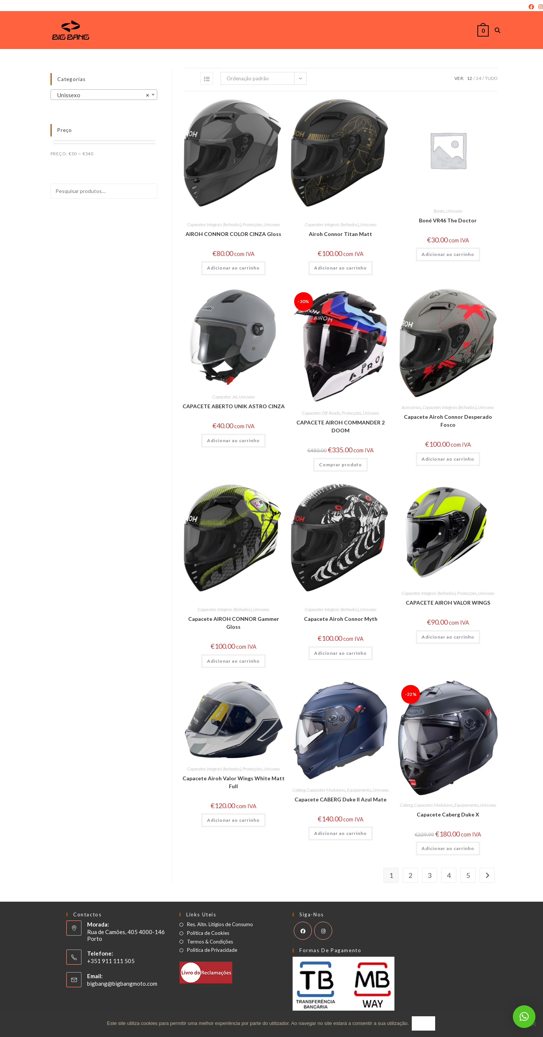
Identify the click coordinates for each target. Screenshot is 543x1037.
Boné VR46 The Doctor (448, 220)
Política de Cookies (208, 933)
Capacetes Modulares (326, 790)
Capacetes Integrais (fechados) (214, 224)
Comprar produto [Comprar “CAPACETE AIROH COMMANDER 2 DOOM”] (340, 464)
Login (6, 7)
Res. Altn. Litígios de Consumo (220, 924)
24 (478, 78)
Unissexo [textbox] (101, 95)
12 (469, 78)
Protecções (252, 224)
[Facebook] (531, 7)
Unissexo (272, 224)
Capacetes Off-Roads (321, 413)
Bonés (439, 211)
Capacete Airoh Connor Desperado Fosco (448, 421)
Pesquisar (134, 212)
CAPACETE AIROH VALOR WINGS (448, 602)
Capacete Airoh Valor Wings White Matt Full (234, 782)
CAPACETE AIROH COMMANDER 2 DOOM (340, 426)
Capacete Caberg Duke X (448, 814)
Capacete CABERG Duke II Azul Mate (341, 799)
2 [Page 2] (410, 875)
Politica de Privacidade (212, 950)
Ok (424, 1024)
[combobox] (104, 94)
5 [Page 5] (468, 875)
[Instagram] (539, 7)
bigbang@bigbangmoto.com (122, 983)
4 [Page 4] (449, 875)
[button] (524, 1016)
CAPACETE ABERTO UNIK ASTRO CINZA (234, 406)
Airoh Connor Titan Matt (340, 234)
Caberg (298, 790)
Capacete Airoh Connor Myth (340, 619)
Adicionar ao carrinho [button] (233, 268)
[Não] (533, 1024)
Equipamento (359, 790)
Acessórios (411, 407)
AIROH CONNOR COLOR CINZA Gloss (233, 234)
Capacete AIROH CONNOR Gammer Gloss (233, 623)
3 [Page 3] (429, 875)
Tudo (491, 78)
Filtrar (141, 154)
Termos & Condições (210, 942)
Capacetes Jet (224, 397)
